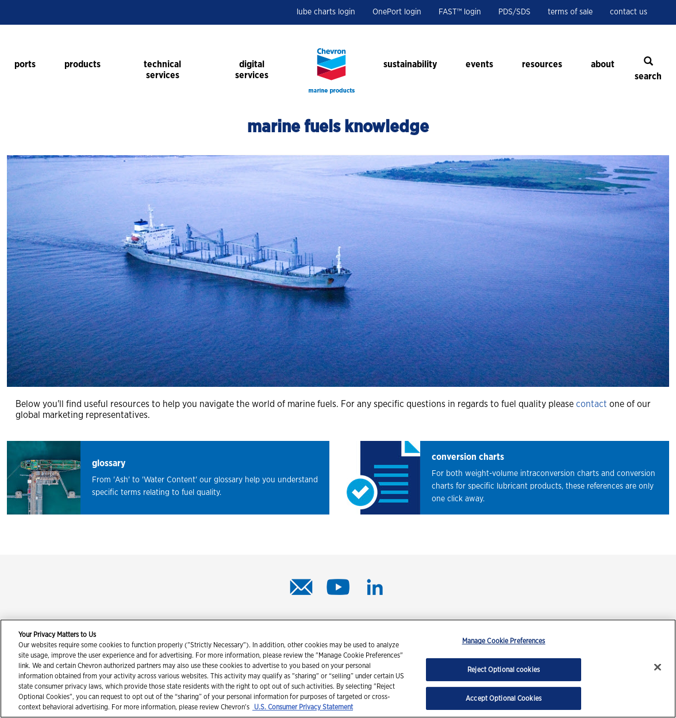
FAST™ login (460, 12)
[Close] (657, 667)
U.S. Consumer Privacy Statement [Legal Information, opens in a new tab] (302, 707)
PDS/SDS (514, 12)
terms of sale (570, 12)
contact (591, 404)
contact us (628, 12)
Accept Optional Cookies (503, 698)
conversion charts (468, 457)
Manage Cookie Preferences (504, 641)
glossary (108, 463)
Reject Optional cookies (503, 669)
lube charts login (326, 12)
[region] (338, 668)
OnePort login (396, 12)
